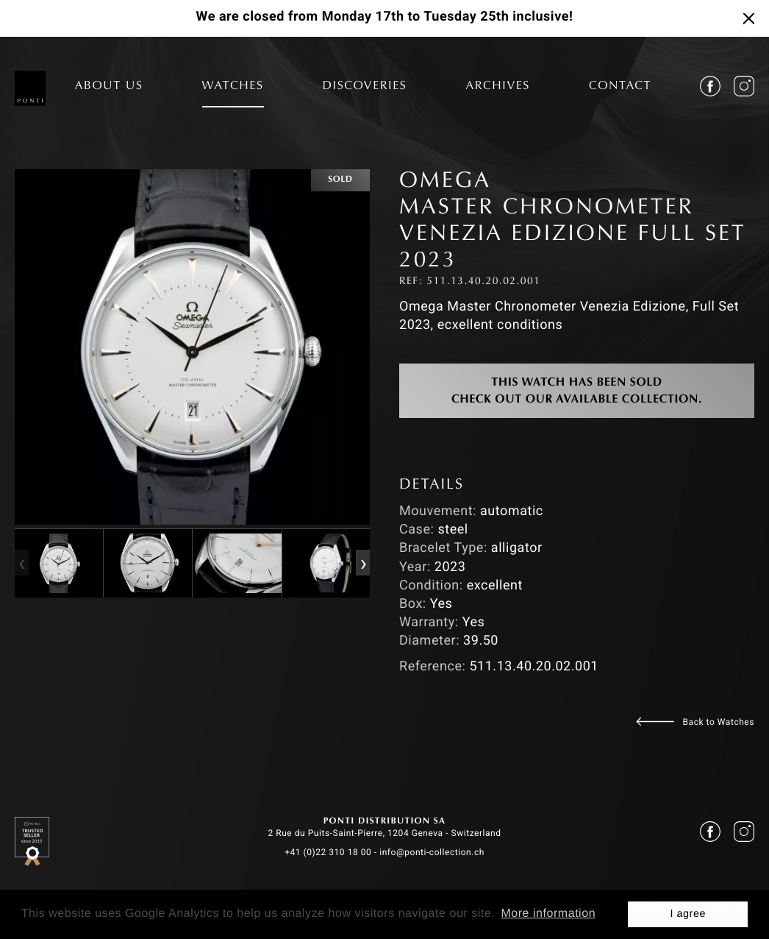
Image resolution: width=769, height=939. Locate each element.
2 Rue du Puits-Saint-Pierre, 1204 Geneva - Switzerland (384, 833)
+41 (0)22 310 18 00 (328, 852)
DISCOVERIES (365, 87)
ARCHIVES (497, 87)
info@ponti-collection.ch (431, 852)
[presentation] (21, 563)
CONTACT (620, 87)
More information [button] (548, 913)
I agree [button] (688, 914)
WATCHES (233, 87)
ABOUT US (109, 87)
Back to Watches (718, 722)
